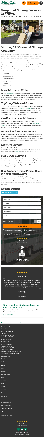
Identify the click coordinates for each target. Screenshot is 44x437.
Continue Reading (8, 314)
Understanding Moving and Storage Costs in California (21, 306)
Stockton (3, 359)
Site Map (25, 432)
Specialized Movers (6, 408)
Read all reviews (22, 296)
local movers (10, 93)
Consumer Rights (6, 415)
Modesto (3, 362)
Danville (3, 365)
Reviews (3, 390)
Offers (3, 386)
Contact (3, 380)
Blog (2, 383)
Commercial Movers (6, 405)
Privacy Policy (27, 234)
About (3, 377)
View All (3, 371)
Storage (3, 411)
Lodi (2, 368)
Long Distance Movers (7, 402)
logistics (17, 152)
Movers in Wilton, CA (9, 192)
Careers (3, 393)
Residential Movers (6, 399)
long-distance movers (26, 108)
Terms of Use (19, 234)
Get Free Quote (33, 3)
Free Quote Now (22, 226)
